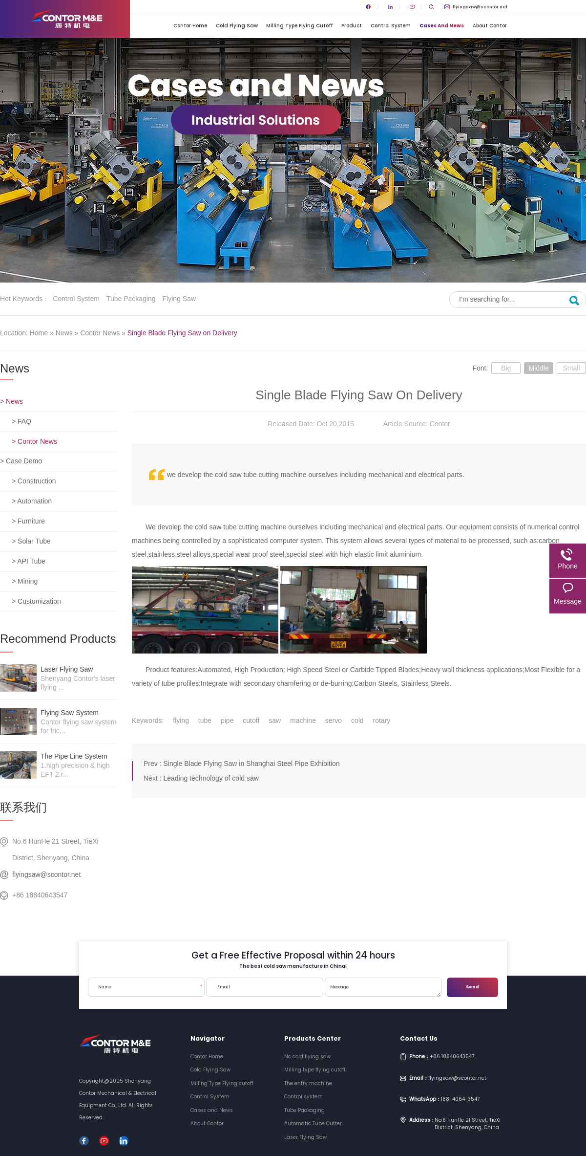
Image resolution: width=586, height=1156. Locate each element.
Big (506, 368)
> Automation (32, 501)
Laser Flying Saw (67, 669)
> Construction (34, 481)
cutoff (251, 720)
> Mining (25, 581)
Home (39, 333)
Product (351, 25)
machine (303, 720)
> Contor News (34, 441)
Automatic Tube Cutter (313, 1123)
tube (204, 720)
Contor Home (190, 25)
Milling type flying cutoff (314, 1069)
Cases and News (441, 25)
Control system (76, 299)
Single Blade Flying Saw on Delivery (182, 333)
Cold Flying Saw (237, 25)
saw (275, 720)
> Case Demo (21, 461)
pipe (227, 720)
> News (11, 401)
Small (571, 368)
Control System (391, 25)
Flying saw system (70, 713)
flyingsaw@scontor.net (476, 7)
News (64, 333)
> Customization (36, 601)
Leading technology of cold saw (210, 778)
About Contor (490, 25)
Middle (538, 368)
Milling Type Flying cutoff (299, 25)
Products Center (312, 1038)
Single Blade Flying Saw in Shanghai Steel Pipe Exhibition (251, 763)
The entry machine (308, 1083)
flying (181, 720)
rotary (382, 720)
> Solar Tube (31, 541)
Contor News (100, 333)
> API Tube (28, 561)
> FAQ (21, 421)
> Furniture (28, 521)
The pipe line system (74, 756)
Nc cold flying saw (307, 1056)
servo (333, 720)
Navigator (207, 1038)
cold (357, 720)
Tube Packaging (131, 299)
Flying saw (179, 299)
